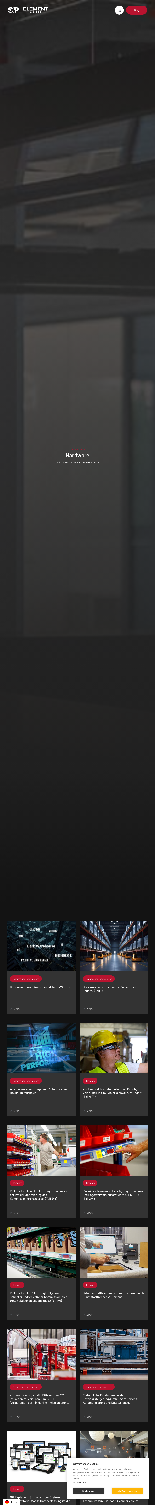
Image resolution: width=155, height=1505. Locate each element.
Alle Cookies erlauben (127, 1491)
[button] (119, 10)
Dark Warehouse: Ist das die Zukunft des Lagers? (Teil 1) (109, 989)
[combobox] (11, 1502)
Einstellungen (88, 1491)
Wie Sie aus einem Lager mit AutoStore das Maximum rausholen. (38, 1091)
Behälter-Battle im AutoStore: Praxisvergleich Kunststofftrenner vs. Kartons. (113, 1295)
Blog (136, 10)
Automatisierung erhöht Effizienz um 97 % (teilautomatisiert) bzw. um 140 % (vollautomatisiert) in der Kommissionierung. (39, 1398)
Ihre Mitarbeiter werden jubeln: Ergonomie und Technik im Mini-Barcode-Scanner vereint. (113, 1499)
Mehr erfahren (79, 1482)
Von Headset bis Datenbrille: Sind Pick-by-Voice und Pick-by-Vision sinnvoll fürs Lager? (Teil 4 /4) (112, 1092)
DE (9, 1502)
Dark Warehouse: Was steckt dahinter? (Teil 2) (40, 987)
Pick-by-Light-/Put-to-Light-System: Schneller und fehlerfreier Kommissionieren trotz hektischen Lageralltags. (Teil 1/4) (38, 1296)
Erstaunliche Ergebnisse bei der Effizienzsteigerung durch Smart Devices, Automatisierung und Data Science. (110, 1398)
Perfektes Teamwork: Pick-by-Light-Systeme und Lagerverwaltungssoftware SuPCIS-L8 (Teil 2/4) (113, 1194)
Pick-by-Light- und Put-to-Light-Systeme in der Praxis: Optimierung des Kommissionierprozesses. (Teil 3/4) (39, 1194)
